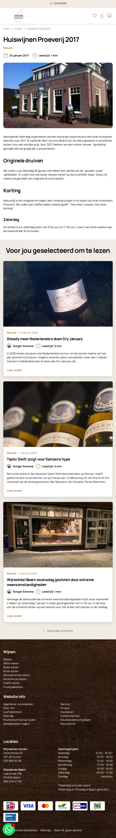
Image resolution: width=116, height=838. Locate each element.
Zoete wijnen (11, 683)
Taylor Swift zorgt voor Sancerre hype (38, 459)
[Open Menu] (6, 15)
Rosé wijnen (11, 671)
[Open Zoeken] (87, 15)
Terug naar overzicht (59, 631)
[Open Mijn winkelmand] (109, 15)
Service (65, 704)
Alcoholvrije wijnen (15, 679)
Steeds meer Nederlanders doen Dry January (45, 338)
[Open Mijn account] (102, 15)
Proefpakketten (13, 687)
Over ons (9, 708)
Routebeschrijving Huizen (19, 720)
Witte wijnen (11, 663)
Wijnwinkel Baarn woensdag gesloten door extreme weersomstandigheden (50, 582)
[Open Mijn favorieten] (94, 15)
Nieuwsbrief (68, 723)
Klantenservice (69, 716)
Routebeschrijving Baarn (75, 720)
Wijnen (7, 659)
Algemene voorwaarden (18, 704)
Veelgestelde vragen (16, 723)
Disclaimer (66, 712)
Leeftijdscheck (12, 712)
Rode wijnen (11, 667)
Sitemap (8, 716)
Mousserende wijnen (16, 675)
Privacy (65, 708)
